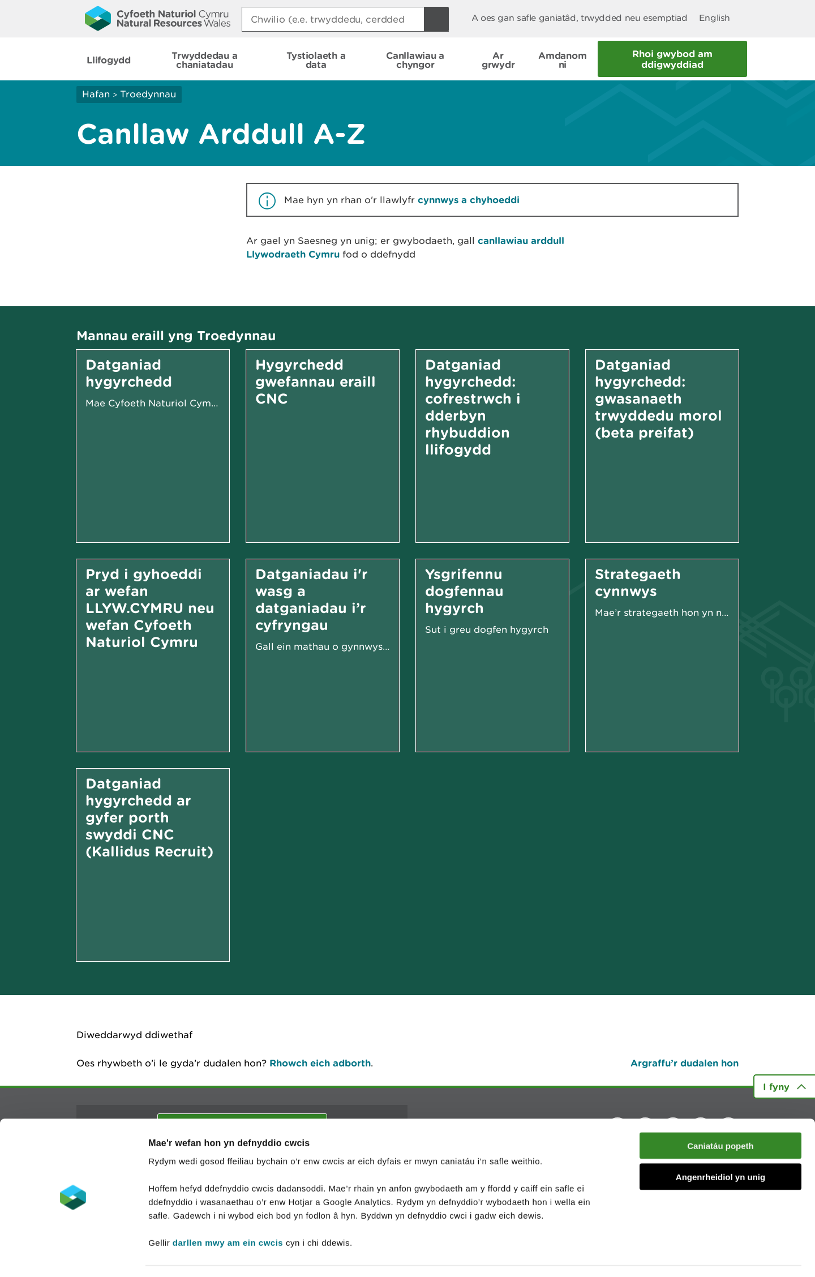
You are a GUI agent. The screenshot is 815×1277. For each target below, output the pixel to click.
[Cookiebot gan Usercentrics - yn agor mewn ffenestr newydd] (73, 1254)
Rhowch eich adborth (320, 1062)
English (714, 17)
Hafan (96, 94)
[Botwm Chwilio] (436, 19)
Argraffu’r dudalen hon (684, 1062)
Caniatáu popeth (720, 1112)
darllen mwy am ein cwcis (228, 1209)
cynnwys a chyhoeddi (469, 199)
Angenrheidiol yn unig (720, 1143)
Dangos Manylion (629, 1254)
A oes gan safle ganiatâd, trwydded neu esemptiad (579, 17)
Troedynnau (148, 94)
